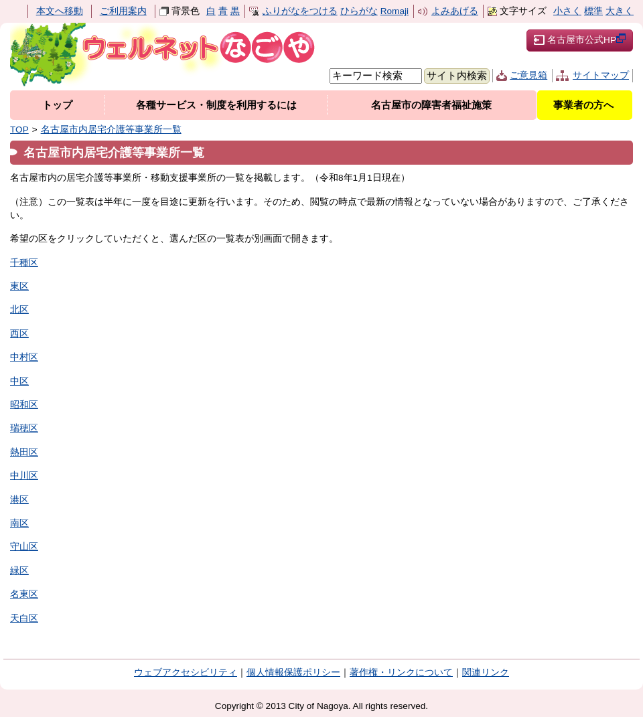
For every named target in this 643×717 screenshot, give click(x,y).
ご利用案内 (123, 11)
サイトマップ (601, 75)
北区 (19, 310)
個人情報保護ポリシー (293, 672)
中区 (19, 381)
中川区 (24, 476)
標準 (593, 11)
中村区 (24, 357)
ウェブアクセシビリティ (185, 672)
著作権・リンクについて (401, 672)
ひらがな (359, 11)
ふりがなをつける (300, 11)
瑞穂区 (24, 428)
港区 (19, 500)
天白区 (24, 618)
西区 (19, 334)
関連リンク (485, 672)
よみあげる (454, 11)
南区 (19, 523)
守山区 (24, 547)
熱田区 (24, 452)
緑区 (19, 571)
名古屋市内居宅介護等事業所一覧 (111, 130)
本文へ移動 (59, 11)
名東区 (24, 594)
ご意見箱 (528, 75)
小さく (567, 11)
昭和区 (24, 405)
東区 (19, 286)
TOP (19, 130)
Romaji (394, 11)
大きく (619, 11)
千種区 (24, 263)
